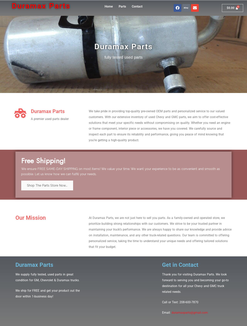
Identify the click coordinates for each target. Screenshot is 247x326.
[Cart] (232, 8)
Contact (137, 6)
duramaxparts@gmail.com (190, 312)
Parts (122, 6)
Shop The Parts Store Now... (47, 185)
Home (109, 6)
